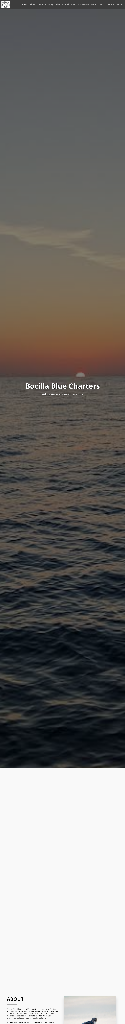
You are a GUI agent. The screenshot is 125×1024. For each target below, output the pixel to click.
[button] (118, 4)
